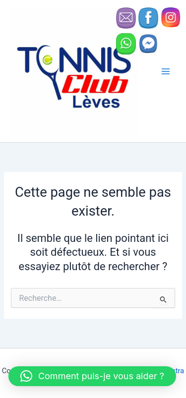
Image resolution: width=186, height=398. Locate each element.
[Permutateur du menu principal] (165, 71)
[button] (92, 376)
